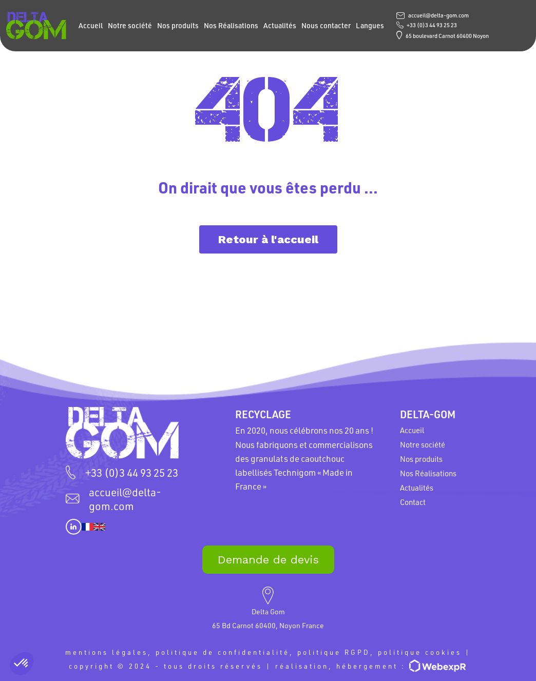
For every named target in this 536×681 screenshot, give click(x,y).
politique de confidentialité (223, 652)
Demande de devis (268, 559)
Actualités (279, 25)
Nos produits (178, 25)
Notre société (130, 25)
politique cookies (420, 652)
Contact (413, 502)
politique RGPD (333, 652)
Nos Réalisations (231, 25)
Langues (370, 25)
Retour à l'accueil (268, 239)
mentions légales (106, 652)
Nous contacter (326, 25)
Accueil (91, 25)
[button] (21, 663)
